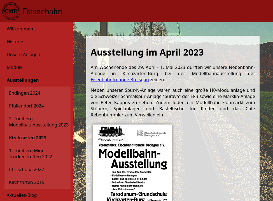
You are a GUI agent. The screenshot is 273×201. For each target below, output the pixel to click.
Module (15, 67)
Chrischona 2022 (26, 169)
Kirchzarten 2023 (27, 138)
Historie (15, 42)
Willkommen (20, 29)
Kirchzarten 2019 (26, 182)
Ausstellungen (23, 80)
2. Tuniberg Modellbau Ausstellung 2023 (33, 122)
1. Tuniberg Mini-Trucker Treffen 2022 (30, 153)
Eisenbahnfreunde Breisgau (120, 79)
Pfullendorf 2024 (26, 106)
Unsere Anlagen (23, 54)
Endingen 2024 (24, 93)
